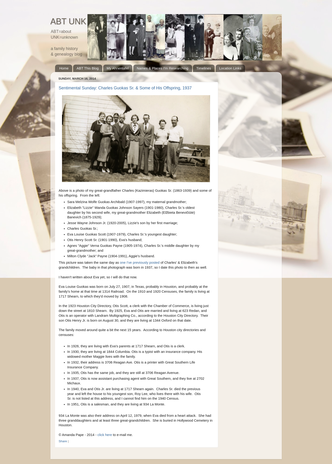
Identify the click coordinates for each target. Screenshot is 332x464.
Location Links (230, 68)
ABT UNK (68, 21)
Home (63, 68)
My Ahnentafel (118, 68)
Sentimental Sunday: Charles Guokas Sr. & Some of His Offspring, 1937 (125, 88)
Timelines (203, 68)
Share (63, 441)
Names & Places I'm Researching (162, 68)
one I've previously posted (139, 262)
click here (104, 435)
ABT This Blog (88, 68)
